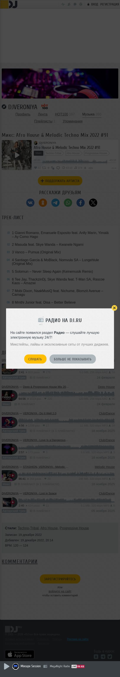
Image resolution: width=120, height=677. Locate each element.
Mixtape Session (31, 666)
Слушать (35, 359)
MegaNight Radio (60, 666)
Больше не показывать (73, 359)
